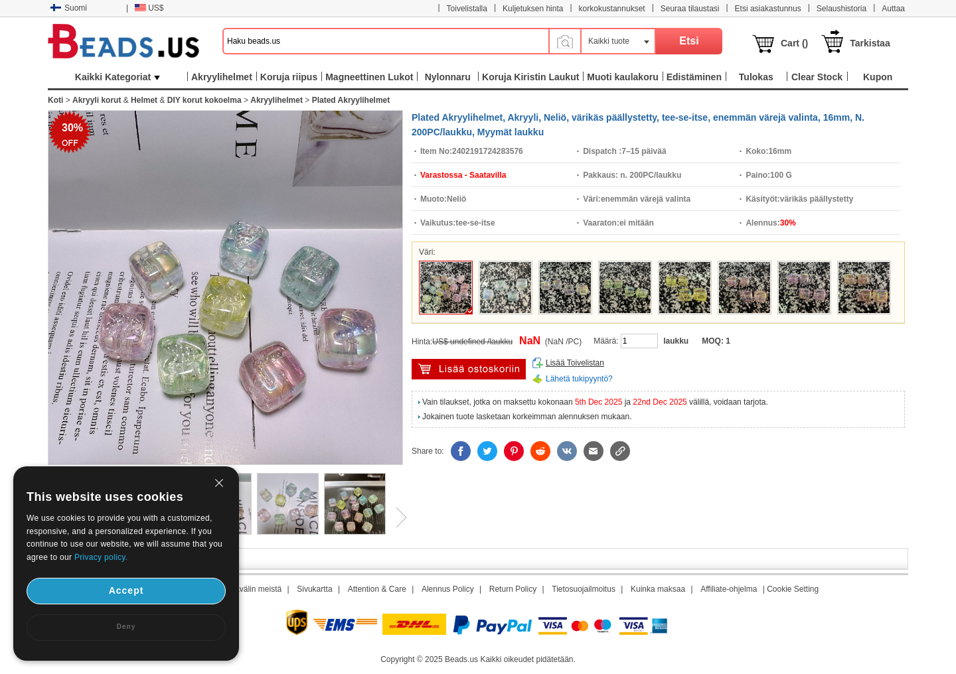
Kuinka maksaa (658, 589)
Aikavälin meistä (252, 589)
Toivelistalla (467, 8)
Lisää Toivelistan (575, 363)
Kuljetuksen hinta (533, 8)
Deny (126, 626)
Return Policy (512, 589)
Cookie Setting (793, 589)
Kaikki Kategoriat (117, 77)
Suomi (68, 8)
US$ (149, 8)
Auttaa (893, 8)
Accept (126, 590)
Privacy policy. (100, 557)
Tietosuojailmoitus (583, 589)
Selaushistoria (841, 8)
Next (396, 517)
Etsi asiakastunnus (768, 8)
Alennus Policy (448, 589)
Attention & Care (377, 589)
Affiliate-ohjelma (728, 589)
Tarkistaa (870, 43)
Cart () (794, 43)
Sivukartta (314, 589)
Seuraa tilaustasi (690, 8)
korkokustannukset (612, 8)
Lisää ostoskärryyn (469, 369)
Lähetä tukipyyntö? (579, 378)
